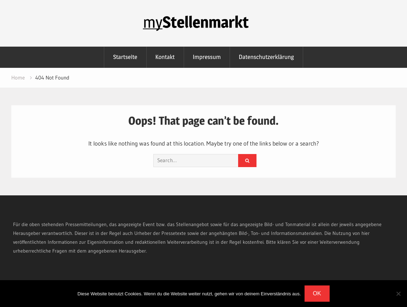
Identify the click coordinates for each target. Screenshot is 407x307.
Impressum (207, 56)
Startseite (125, 56)
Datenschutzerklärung (266, 56)
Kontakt (165, 56)
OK (317, 293)
